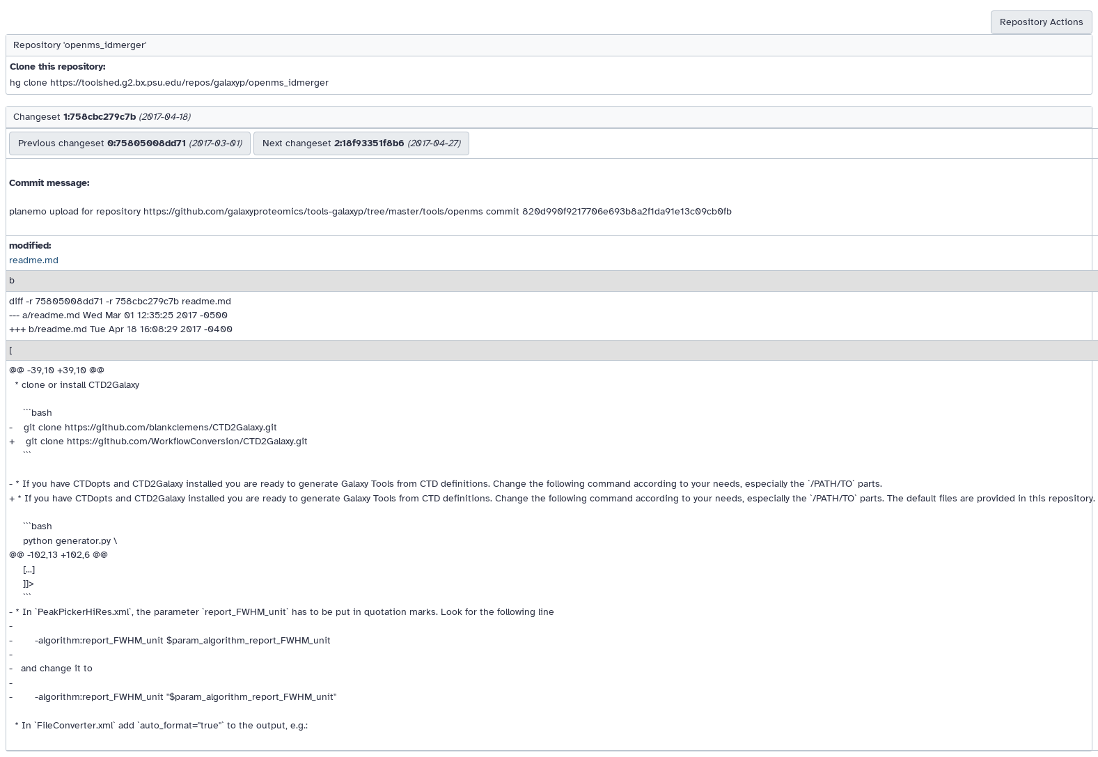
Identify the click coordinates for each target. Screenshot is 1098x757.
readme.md (33, 260)
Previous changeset (130, 143)
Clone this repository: (57, 66)
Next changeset (361, 143)
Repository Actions (1041, 22)
